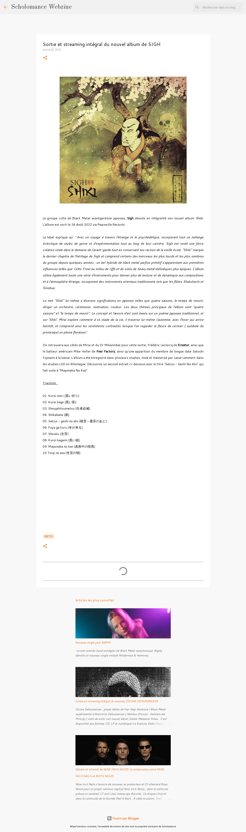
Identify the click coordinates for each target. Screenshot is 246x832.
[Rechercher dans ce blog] (222, 7)
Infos (48, 536)
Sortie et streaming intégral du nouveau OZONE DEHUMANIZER (116, 701)
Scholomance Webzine (41, 7)
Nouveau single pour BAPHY (93, 643)
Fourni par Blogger (123, 818)
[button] (45, 58)
